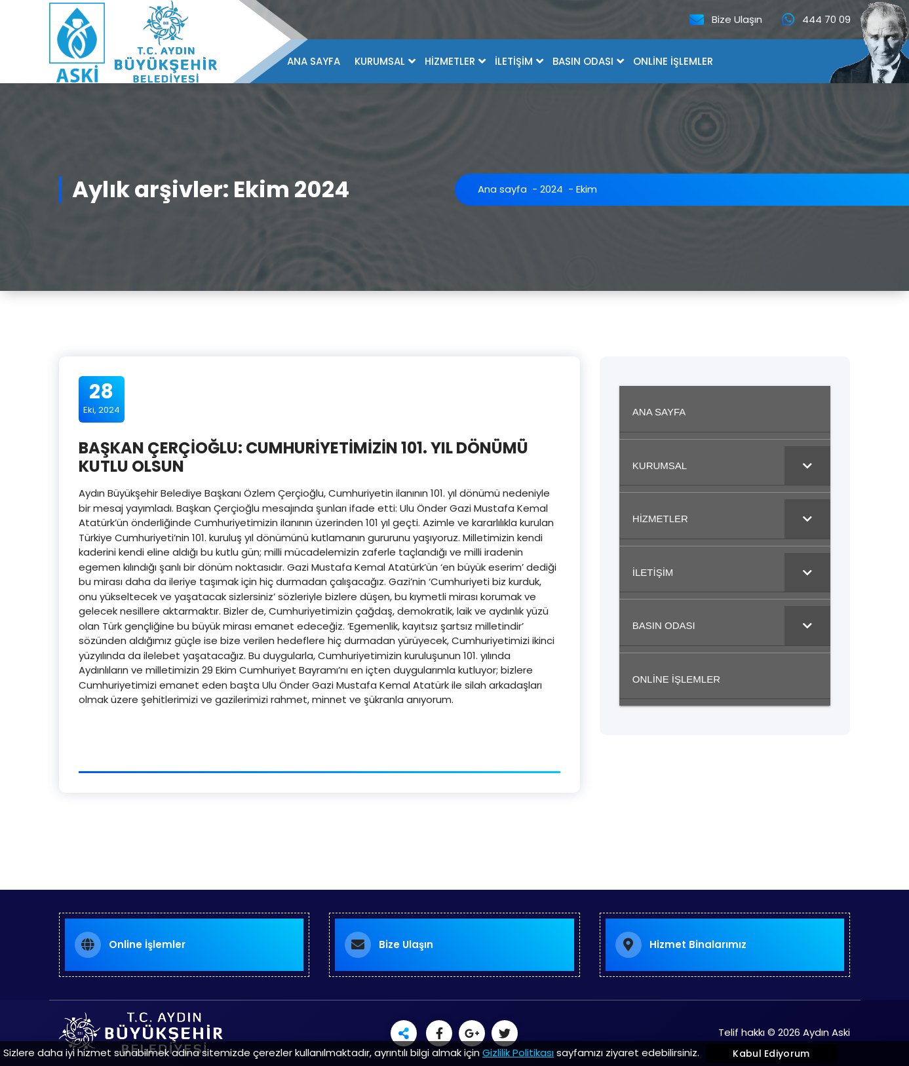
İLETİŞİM (514, 61)
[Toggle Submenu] (807, 465)
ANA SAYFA (313, 61)
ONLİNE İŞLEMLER (673, 61)
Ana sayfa (502, 189)
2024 (551, 189)
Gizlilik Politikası (518, 1052)
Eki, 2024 (101, 398)
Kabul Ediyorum (771, 1053)
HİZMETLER (450, 61)
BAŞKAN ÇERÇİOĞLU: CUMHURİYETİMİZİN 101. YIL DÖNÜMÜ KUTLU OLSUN (303, 457)
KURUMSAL (380, 61)
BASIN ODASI (582, 61)
